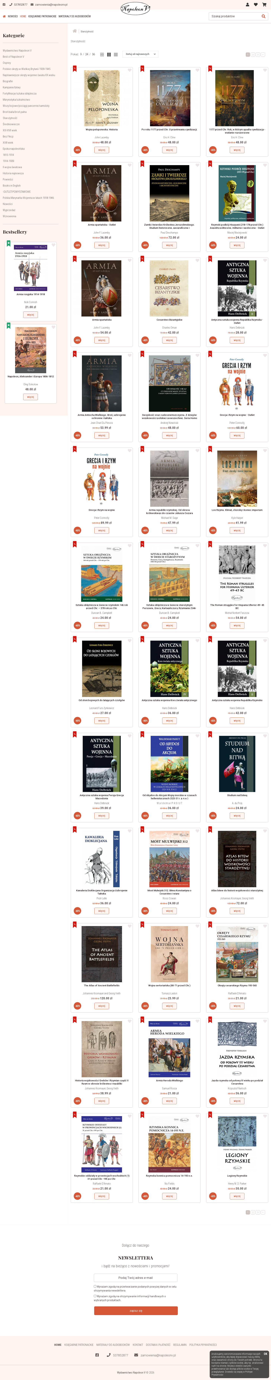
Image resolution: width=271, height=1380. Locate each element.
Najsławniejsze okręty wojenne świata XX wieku (29, 75)
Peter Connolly (237, 422)
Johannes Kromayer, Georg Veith (237, 898)
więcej (30, 314)
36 (93, 54)
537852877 (117, 1355)
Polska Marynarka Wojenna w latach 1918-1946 (28, 198)
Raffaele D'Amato (237, 993)
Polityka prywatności (203, 1345)
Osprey (7, 63)
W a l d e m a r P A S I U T (169, 803)
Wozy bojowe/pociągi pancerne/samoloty (26, 105)
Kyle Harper (237, 517)
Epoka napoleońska (14, 148)
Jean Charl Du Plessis (102, 422)
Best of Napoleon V (13, 56)
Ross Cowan (169, 898)
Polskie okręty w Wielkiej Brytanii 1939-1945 (26, 69)
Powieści (8, 179)
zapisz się (136, 1310)
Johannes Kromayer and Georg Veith (102, 993)
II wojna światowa (12, 167)
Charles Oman (169, 327)
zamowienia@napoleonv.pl (155, 1355)
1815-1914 (8, 155)
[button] (141, 54)
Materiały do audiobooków (75, 16)
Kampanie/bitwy (11, 87)
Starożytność (10, 118)
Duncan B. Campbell (101, 612)
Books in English (12, 185)
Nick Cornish (30, 302)
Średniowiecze (11, 124)
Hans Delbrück (237, 327)
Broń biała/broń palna (15, 112)
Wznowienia (9, 216)
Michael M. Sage (169, 517)
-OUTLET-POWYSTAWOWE (17, 191)
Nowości (13, 16)
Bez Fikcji (8, 136)
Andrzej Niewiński (169, 422)
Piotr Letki (102, 898)
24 (86, 54)
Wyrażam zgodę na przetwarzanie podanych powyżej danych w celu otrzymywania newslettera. (135, 1288)
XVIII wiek (8, 142)
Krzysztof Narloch (237, 1088)
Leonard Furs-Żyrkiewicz (101, 708)
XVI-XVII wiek (10, 130)
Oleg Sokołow (30, 384)
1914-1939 (8, 161)
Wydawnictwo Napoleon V (17, 50)
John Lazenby (102, 137)
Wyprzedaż (9, 210)
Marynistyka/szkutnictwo (16, 99)
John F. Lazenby (102, 232)
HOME (23, 16)
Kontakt (138, 1345)
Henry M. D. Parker (237, 1183)
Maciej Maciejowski (237, 232)
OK (265, 1354)
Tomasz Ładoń (169, 993)
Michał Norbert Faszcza (237, 612)
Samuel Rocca (169, 1088)
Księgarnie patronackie (42, 16)
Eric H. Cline (169, 137)
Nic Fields (169, 1183)
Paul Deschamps (169, 232)
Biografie (8, 81)
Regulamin (179, 1345)
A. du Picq (237, 803)
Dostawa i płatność (158, 1345)
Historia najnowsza (13, 173)
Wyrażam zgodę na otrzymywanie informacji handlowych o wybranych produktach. (130, 1298)
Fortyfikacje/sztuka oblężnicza (19, 93)
